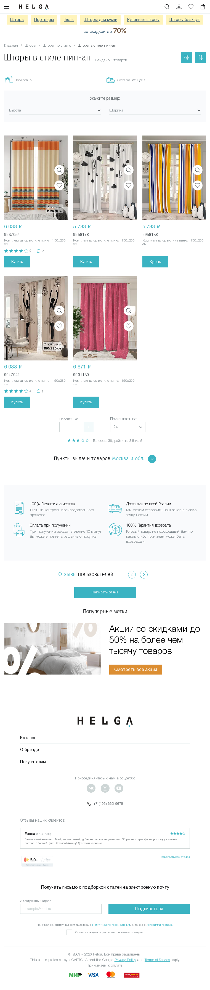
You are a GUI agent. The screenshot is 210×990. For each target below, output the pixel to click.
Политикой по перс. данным (111, 924)
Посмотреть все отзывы (175, 856)
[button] (127, 427)
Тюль (69, 19)
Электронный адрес (35, 901)
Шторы (17, 19)
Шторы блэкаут (184, 19)
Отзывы (67, 574)
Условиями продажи (160, 924)
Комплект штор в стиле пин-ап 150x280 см (35, 242)
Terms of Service (157, 960)
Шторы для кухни (100, 19)
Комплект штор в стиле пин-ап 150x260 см (104, 242)
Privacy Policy (125, 960)
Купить (17, 261)
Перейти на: (68, 419)
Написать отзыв (105, 592)
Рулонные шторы (143, 19)
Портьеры (44, 19)
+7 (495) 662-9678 (105, 803)
